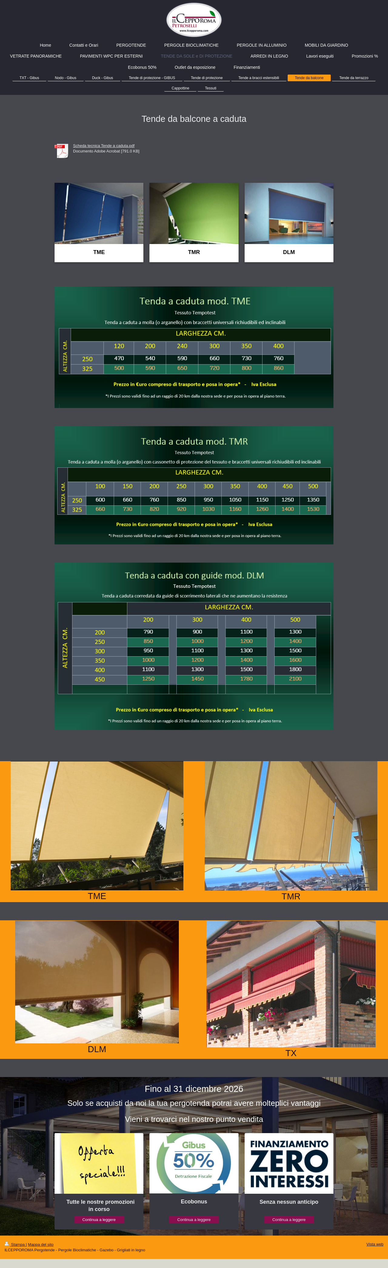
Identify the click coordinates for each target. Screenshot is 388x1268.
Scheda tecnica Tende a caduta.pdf (104, 145)
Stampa (15, 1244)
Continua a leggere (99, 1219)
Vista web (374, 1244)
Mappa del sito (41, 1244)
